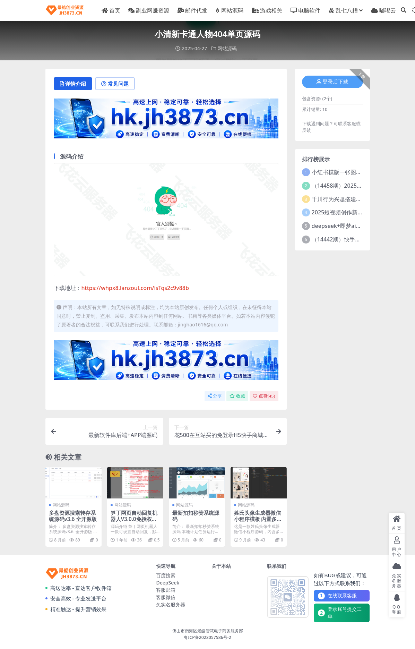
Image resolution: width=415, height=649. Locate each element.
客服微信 (165, 597)
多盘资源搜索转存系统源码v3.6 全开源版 (73, 515)
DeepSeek (167, 582)
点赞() (264, 396)
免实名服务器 (170, 604)
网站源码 (227, 48)
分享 (215, 396)
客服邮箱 (165, 590)
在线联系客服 (337, 595)
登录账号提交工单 (340, 612)
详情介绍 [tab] (73, 83)
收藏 (237, 396)
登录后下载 (332, 82)
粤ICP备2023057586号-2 (207, 637)
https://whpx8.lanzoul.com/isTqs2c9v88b (135, 288)
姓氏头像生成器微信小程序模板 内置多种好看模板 (258, 519)
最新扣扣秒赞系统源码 (195, 515)
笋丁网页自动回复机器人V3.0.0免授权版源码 (134, 519)
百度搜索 (165, 575)
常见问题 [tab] (115, 83)
